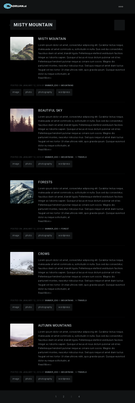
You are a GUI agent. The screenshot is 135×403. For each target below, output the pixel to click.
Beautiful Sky (50, 110)
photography (45, 92)
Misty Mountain (52, 39)
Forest (65, 229)
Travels (82, 157)
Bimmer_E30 (51, 85)
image (16, 92)
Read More (44, 78)
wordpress (64, 92)
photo (29, 92)
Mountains (67, 85)
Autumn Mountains (55, 325)
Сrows (44, 254)
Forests (45, 182)
